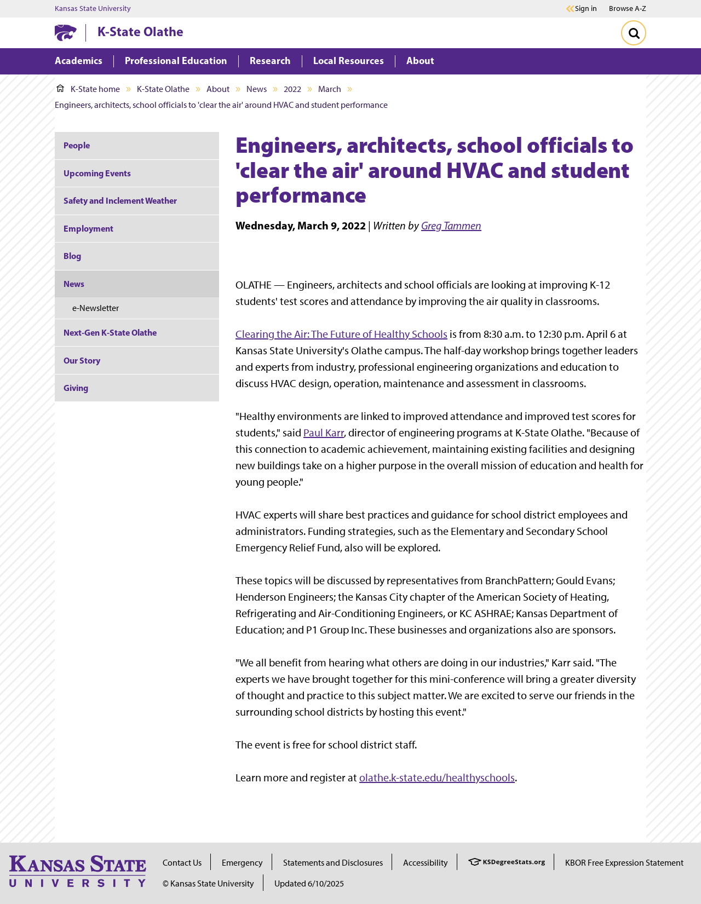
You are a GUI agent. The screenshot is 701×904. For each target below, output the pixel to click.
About (217, 89)
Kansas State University (93, 8)
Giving (76, 387)
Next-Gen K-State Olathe (110, 332)
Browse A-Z (627, 8)
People (77, 145)
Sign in (586, 8)
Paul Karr (323, 432)
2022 (292, 89)
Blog (72, 255)
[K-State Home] (66, 32)
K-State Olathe (140, 31)
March (329, 89)
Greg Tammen (451, 225)
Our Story (82, 360)
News (256, 89)
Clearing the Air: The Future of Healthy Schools (341, 334)
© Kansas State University (208, 883)
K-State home (88, 89)
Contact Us (182, 862)
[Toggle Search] (633, 32)
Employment (88, 228)
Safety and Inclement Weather (120, 200)
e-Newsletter (95, 308)
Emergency (242, 862)
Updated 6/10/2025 (309, 883)
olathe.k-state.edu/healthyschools (437, 777)
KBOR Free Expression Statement (624, 862)
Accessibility (425, 862)
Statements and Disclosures (333, 862)
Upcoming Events (97, 173)
